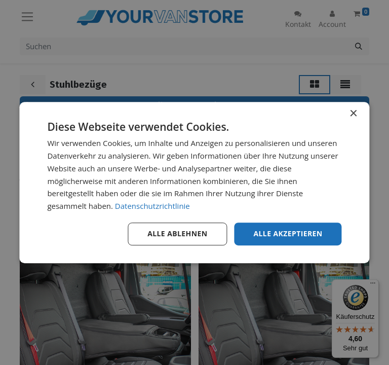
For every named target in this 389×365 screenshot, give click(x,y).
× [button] (353, 114)
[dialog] (194, 182)
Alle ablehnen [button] (177, 233)
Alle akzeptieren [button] (287, 233)
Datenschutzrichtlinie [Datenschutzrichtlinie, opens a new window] (152, 206)
